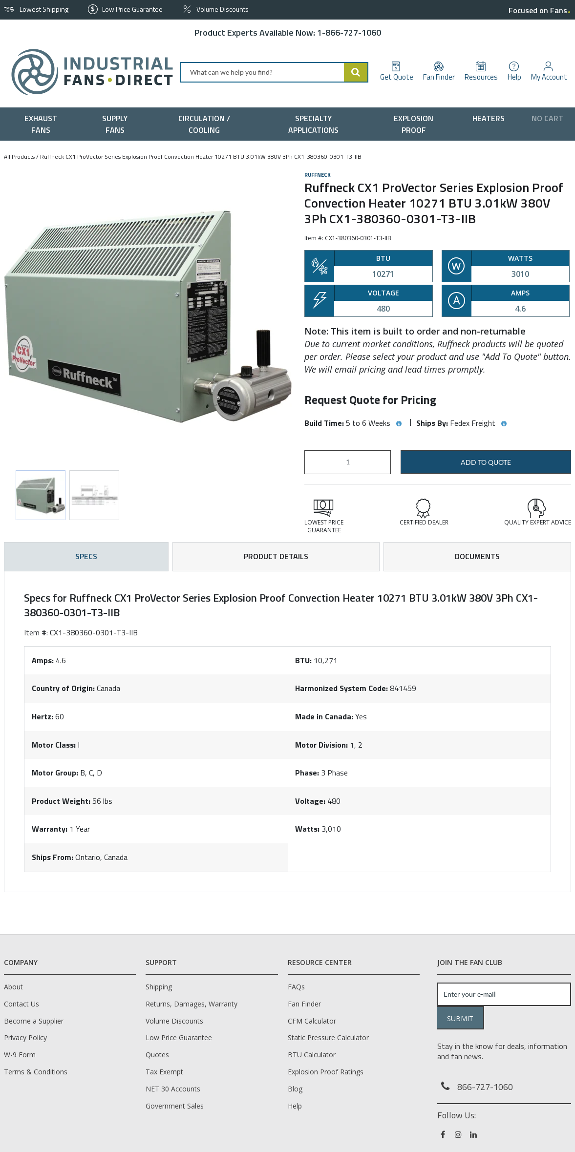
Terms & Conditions (35, 1071)
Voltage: (310, 801)
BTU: (303, 660)
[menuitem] (43, 124)
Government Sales (175, 1105)
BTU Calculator (312, 1054)
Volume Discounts (174, 1021)
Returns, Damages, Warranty (191, 1003)
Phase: (307, 772)
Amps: (43, 660)
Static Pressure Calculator (328, 1037)
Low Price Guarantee (179, 1037)
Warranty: (49, 829)
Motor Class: (54, 745)
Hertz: (42, 716)
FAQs (296, 986)
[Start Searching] (356, 72)
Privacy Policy (25, 1037)
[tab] (287, 731)
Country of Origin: (63, 688)
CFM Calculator (312, 1021)
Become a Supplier (34, 1021)
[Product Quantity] (347, 462)
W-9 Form (20, 1054)
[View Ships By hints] (503, 424)
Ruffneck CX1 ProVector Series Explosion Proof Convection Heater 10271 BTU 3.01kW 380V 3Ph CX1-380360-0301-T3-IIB (201, 156)
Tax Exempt (164, 1071)
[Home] (88, 72)
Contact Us (21, 1003)
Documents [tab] (477, 556)
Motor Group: (55, 772)
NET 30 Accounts (173, 1088)
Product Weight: (61, 801)
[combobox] (274, 72)
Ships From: (52, 857)
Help (295, 1105)
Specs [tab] (86, 556)
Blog (295, 1088)
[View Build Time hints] (398, 424)
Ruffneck (317, 175)
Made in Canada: (324, 716)
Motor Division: (321, 745)
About (13, 986)
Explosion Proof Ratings (325, 1071)
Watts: (307, 829)
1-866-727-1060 (349, 32)
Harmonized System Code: (341, 688)
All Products (19, 156)
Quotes (157, 1054)
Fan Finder (304, 1003)
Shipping (159, 986)
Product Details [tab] (276, 556)
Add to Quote (486, 462)
